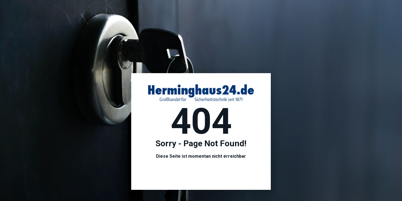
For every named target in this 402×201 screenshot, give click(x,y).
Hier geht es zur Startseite (201, 172)
